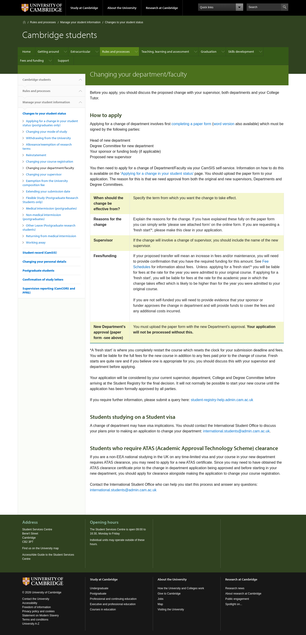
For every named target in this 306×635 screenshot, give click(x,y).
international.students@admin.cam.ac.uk (236, 431)
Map (160, 604)
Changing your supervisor (44, 174)
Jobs (160, 599)
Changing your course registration (49, 161)
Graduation (209, 51)
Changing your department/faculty (50, 168)
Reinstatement (36, 155)
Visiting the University (171, 609)
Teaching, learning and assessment (165, 51)
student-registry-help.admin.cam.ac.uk (222, 400)
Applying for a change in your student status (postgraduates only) (50, 123)
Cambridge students (37, 81)
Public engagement (237, 599)
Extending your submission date (48, 191)
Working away (36, 242)
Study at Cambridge (84, 8)
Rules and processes (43, 22)
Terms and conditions (35, 619)
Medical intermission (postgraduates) (51, 208)
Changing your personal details (44, 261)
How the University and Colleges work (181, 588)
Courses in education (103, 609)
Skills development (241, 51)
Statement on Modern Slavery (40, 615)
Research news (234, 588)
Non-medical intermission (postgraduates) (42, 217)
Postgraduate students (38, 270)
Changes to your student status (124, 22)
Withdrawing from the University (48, 138)
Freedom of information (36, 607)
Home (24, 22)
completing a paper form (191, 124)
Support (63, 60)
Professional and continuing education (113, 599)
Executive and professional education (113, 604)
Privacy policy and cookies (38, 611)
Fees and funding (32, 60)
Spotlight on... (233, 604)
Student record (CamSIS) (40, 252)
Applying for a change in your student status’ (157, 173)
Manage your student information (80, 22)
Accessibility (29, 603)
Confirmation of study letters (43, 279)
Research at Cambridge (162, 8)
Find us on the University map (40, 548)
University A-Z (31, 623)
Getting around (48, 51)
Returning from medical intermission (51, 236)
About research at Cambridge (243, 593)
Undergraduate (99, 588)
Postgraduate (98, 593)
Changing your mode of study (46, 131)
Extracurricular (80, 51)
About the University (121, 8)
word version (224, 124)
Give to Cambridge (169, 593)
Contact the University (35, 599)
